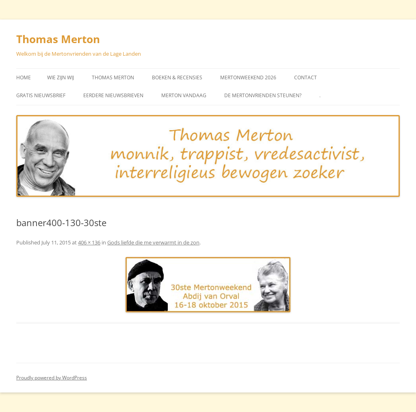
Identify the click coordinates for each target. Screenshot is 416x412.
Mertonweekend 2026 (248, 77)
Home (23, 77)
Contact (305, 77)
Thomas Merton (58, 39)
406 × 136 (89, 242)
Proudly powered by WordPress (51, 377)
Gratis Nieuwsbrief (40, 95)
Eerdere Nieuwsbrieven (113, 95)
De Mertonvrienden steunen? (262, 95)
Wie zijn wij (60, 77)
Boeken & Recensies (177, 77)
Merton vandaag (183, 95)
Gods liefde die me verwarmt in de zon (153, 242)
